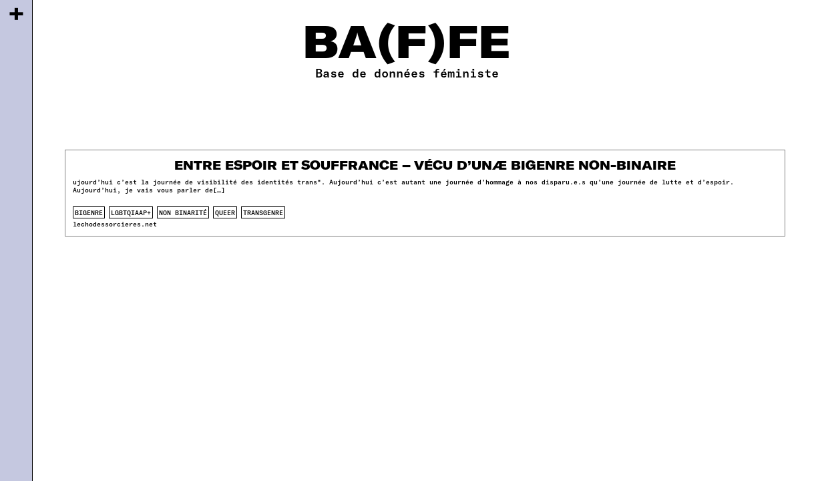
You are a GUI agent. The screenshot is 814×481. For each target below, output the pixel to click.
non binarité (183, 212)
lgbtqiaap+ (131, 212)
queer (225, 212)
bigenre (89, 212)
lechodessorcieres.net (115, 224)
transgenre (263, 212)
